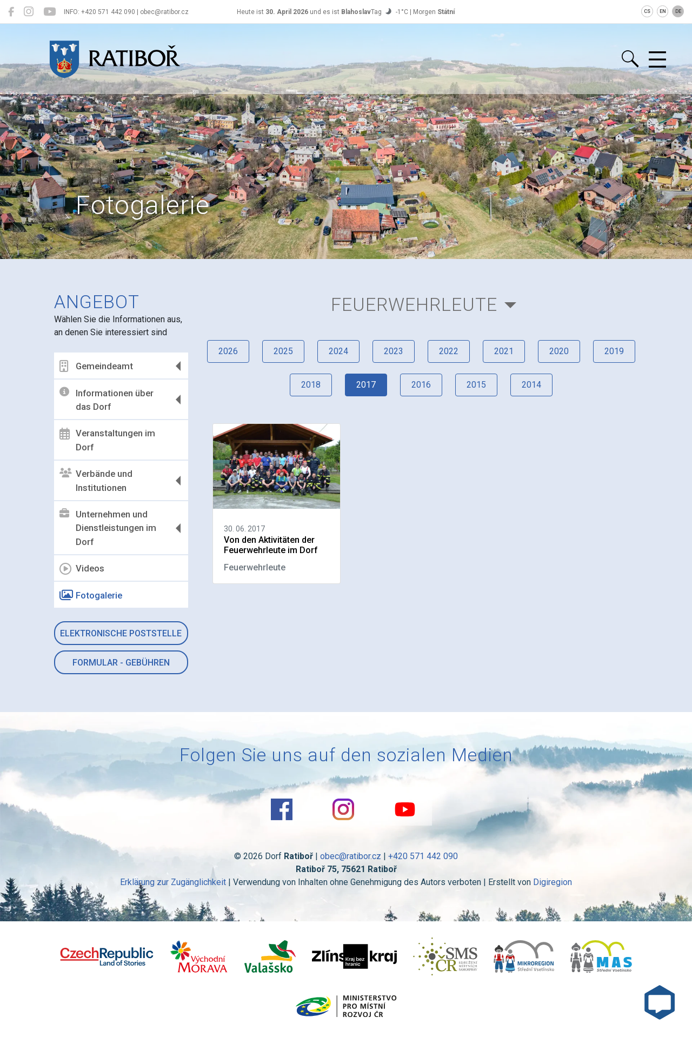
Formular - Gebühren (121, 662)
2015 (476, 385)
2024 (338, 351)
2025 (283, 351)
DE (678, 11)
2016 (421, 385)
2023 (393, 351)
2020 (559, 351)
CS (647, 11)
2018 (311, 385)
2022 (448, 351)
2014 (531, 385)
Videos (81, 569)
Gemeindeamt (96, 366)
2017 (366, 385)
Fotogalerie (90, 595)
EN (663, 11)
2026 (228, 351)
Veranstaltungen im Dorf (107, 440)
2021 (504, 351)
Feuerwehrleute (414, 304)
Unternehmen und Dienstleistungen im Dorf (107, 528)
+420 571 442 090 (423, 856)
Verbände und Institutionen (95, 480)
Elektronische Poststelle (121, 633)
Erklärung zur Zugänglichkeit (173, 882)
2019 (614, 351)
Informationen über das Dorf (106, 399)
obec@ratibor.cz (350, 856)
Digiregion (552, 882)
